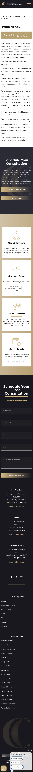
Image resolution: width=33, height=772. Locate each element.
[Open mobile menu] (29, 4)
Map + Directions (16, 507)
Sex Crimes (5, 670)
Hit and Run (5, 645)
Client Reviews (6, 609)
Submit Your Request (16, 475)
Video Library (5, 618)
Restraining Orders (8, 649)
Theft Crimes (5, 683)
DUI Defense (5, 657)
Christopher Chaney (8, 605)
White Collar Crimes (8, 708)
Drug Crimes (5, 662)
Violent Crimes (6, 691)
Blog (3, 614)
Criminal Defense (7, 641)
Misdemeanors (6, 695)
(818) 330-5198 (19, 530)
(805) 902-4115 (20, 558)
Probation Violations (8, 704)
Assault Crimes (6, 653)
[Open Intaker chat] (12, 771)
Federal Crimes (6, 687)
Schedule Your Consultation (16, 189)
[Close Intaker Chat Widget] (31, 750)
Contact (4, 622)
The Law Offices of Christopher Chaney (13, 16)
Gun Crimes (5, 674)
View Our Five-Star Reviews (16, 35)
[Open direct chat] (28, 750)
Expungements (6, 699)
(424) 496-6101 (19, 503)
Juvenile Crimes (6, 678)
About (3, 601)
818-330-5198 (16, 198)
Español (4, 626)
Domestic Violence (7, 666)
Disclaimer (4, 18)
